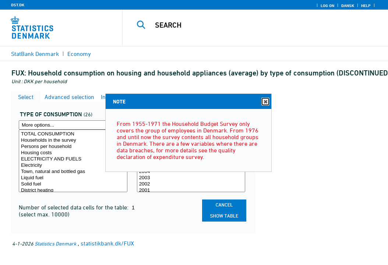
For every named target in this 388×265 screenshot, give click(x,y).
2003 (191, 178)
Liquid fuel (73, 178)
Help (366, 5)
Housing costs (73, 153)
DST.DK (17, 4)
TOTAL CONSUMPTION (73, 134)
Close (265, 102)
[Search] (257, 25)
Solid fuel (73, 184)
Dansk (347, 5)
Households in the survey (73, 140)
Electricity (73, 165)
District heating (73, 190)
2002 (191, 184)
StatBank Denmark (35, 53)
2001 (191, 190)
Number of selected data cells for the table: (74, 207)
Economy (79, 53)
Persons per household (73, 147)
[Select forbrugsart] (73, 161)
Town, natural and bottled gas (73, 172)
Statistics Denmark (55, 243)
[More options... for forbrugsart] (73, 125)
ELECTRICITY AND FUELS (73, 159)
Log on (327, 5)
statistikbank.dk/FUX (107, 243)
